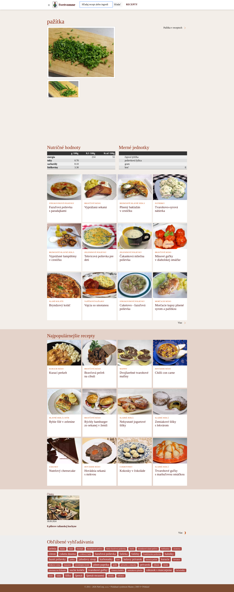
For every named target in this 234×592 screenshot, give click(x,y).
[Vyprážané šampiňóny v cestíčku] (64, 236)
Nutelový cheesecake (62, 470)
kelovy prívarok (133, 559)
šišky (68, 575)
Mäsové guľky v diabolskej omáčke (167, 257)
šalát (51, 576)
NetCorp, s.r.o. (103, 587)
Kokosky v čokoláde (132, 470)
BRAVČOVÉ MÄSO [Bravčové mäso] (92, 203)
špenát (78, 575)
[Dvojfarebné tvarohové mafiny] (135, 352)
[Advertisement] (117, 120)
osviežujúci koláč (82, 565)
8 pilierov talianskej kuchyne (62, 526)
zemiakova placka (135, 570)
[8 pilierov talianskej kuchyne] (63, 507)
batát (71, 549)
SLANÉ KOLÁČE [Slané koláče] (56, 301)
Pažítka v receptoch (174, 27)
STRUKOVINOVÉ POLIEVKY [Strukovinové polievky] (61, 203)
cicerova (176, 549)
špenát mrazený (95, 575)
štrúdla (111, 576)
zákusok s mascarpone (159, 570)
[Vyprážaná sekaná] (99, 187)
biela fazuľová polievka (116, 549)
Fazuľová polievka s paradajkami (60, 208)
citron (52, 553)
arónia (52, 548)
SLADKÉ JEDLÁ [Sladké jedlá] (127, 418)
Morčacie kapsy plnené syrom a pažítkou (169, 306)
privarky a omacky (128, 565)
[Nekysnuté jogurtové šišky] (135, 401)
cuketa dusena (68, 553)
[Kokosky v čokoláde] (135, 450)
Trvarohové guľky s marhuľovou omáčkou (170, 472)
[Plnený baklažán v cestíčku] (135, 187)
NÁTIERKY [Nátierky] (160, 203)
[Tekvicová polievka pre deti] (99, 236)
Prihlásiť (146, 587)
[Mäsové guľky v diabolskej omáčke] (170, 236)
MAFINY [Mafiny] (123, 369)
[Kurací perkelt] (64, 352)
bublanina (165, 549)
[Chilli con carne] (170, 352)
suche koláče (77, 570)
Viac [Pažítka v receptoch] (182, 322)
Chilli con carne (165, 372)
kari (118, 559)
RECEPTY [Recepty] (131, 4)
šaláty (59, 576)
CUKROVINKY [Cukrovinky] (126, 467)
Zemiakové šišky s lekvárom (165, 423)
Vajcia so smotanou (96, 305)
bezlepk (80, 549)
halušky (169, 553)
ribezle (156, 565)
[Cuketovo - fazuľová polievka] (135, 285)
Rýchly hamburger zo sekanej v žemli (96, 423)
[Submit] (117, 4)
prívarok (145, 564)
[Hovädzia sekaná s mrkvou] (99, 450)
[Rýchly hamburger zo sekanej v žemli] (99, 401)
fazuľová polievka (105, 553)
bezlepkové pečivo (95, 549)
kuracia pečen (151, 559)
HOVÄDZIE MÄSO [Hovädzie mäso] (163, 369)
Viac (182, 532)
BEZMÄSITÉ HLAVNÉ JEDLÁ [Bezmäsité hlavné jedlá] (132, 203)
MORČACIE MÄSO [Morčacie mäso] (163, 301)
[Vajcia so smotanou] (99, 285)
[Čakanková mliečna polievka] (135, 236)
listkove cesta (54, 565)
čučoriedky (180, 570)
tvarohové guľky (98, 570)
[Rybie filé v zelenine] (64, 401)
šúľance (121, 576)
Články (50, 494)
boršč (132, 549)
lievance (176, 559)
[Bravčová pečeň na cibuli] (99, 352)
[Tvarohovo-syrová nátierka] (170, 187)
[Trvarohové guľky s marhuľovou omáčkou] (170, 450)
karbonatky (106, 559)
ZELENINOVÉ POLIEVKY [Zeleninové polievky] (95, 252)
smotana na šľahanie (57, 570)
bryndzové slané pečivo (147, 549)
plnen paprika (101, 564)
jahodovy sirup (87, 559)
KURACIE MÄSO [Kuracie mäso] (56, 369)
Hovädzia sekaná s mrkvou (94, 472)
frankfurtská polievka (152, 554)
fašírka (124, 553)
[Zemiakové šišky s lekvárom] (170, 401)
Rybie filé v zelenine (62, 421)
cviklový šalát (85, 554)
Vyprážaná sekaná (95, 207)
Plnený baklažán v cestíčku (130, 208)
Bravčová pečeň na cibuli (94, 374)
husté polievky (57, 559)
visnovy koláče (117, 570)
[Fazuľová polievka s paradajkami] (64, 187)
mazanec (67, 565)
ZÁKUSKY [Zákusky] (53, 467)
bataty (62, 549)
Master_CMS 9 (134, 587)
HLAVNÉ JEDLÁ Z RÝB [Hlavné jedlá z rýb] (59, 418)
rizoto (165, 565)
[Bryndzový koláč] (64, 285)
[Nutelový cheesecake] (64, 450)
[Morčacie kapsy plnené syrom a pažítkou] (170, 285)
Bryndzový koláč (59, 305)
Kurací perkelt (58, 372)
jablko (72, 559)
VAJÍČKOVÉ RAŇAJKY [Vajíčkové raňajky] (94, 301)
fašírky (135, 553)
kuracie (165, 559)
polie (115, 565)
